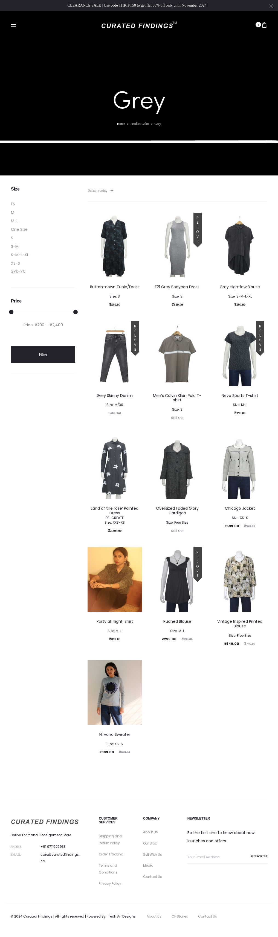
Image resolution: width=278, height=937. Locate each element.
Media (148, 865)
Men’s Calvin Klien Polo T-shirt (177, 402)
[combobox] (100, 191)
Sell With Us (152, 854)
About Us (150, 832)
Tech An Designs (122, 916)
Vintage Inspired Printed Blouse (239, 628)
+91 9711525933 (53, 846)
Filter (43, 354)
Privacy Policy (110, 883)
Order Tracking (111, 854)
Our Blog (150, 843)
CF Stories (180, 916)
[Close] (271, 6)
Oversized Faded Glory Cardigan (177, 515)
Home (121, 124)
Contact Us (152, 876)
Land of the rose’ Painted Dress (114, 515)
